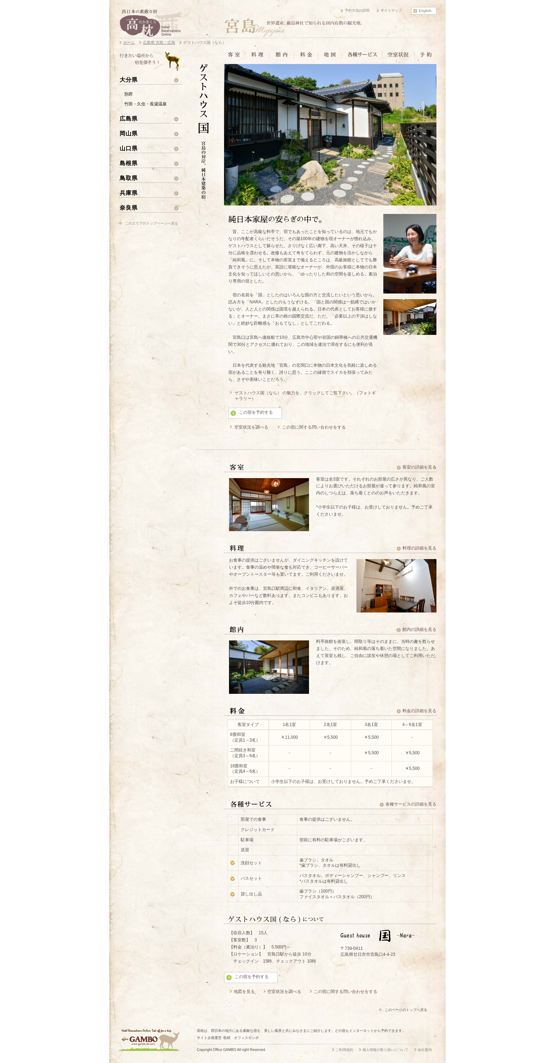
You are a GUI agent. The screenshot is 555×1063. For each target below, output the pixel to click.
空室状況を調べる (251, 427)
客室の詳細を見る (419, 467)
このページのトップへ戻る (406, 1010)
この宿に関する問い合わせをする (314, 427)
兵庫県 (129, 193)
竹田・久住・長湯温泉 (145, 103)
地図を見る (244, 991)
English (425, 10)
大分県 (129, 79)
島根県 (129, 163)
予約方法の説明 (357, 10)
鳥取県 (129, 178)
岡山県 (129, 133)
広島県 (129, 118)
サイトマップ (391, 10)
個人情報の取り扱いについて (385, 1050)
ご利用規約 (344, 1050)
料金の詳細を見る (419, 710)
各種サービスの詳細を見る (410, 804)
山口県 (129, 148)
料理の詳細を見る (419, 548)
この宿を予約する (256, 412)
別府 (128, 94)
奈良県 (129, 207)
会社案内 (425, 1050)
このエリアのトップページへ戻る (151, 223)
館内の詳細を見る (419, 629)
